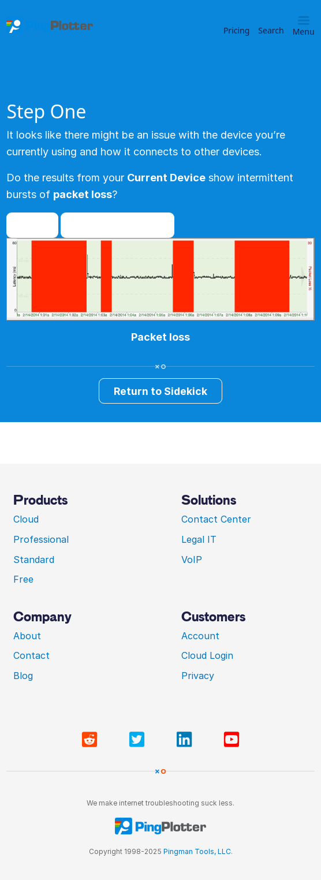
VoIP (191, 559)
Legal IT (199, 539)
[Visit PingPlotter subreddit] (92, 740)
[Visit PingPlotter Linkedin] (186, 740)
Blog (23, 675)
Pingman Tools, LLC (197, 851)
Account (200, 636)
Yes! (32, 225)
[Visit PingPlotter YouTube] (231, 740)
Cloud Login (207, 655)
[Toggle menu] (303, 21)
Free (23, 579)
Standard (33, 559)
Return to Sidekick (160, 391)
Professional (41, 539)
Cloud (26, 519)
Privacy (197, 675)
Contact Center (216, 519)
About (27, 636)
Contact (31, 655)
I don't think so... (117, 225)
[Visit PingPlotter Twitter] (139, 740)
